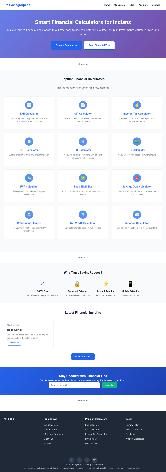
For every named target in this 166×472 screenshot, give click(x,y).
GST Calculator (92, 443)
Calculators (119, 5)
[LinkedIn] (87, 460)
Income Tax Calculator (96, 434)
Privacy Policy (133, 425)
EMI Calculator (92, 425)
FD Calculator (91, 439)
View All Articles (83, 356)
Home (107, 5)
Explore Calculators (66, 45)
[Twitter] (79, 460)
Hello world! (14, 330)
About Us (143, 5)
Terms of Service (134, 429)
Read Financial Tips (99, 45)
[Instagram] (94, 460)
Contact (156, 5)
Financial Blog (51, 429)
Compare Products (53, 434)
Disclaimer (131, 434)
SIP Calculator (92, 429)
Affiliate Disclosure (135, 439)
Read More (14, 343)
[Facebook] (71, 460)
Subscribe (110, 385)
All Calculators (51, 425)
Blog (132, 5)
